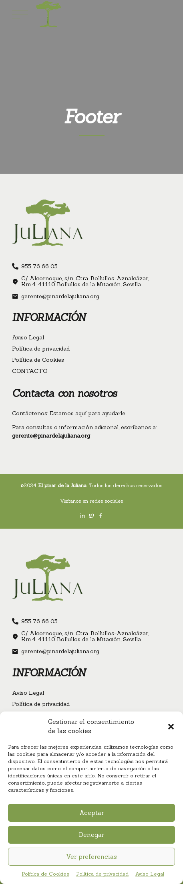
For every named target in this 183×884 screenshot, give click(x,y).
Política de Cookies (45, 874)
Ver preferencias (91, 856)
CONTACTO (30, 371)
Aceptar (91, 813)
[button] (171, 727)
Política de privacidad (102, 874)
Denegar (91, 834)
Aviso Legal (149, 874)
